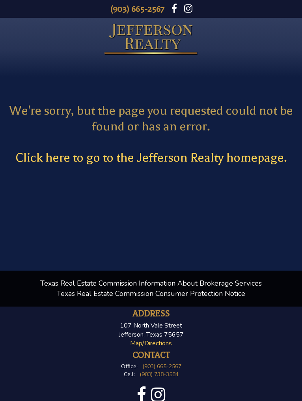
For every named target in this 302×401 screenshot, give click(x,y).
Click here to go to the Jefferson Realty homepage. (151, 157)
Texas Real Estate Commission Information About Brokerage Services (151, 283)
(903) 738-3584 (159, 374)
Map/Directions (151, 343)
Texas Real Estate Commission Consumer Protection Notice (151, 293)
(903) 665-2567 (137, 9)
